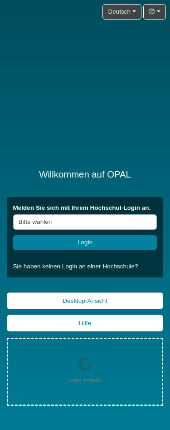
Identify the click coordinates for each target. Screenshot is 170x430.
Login (85, 242)
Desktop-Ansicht (85, 300)
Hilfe (85, 323)
